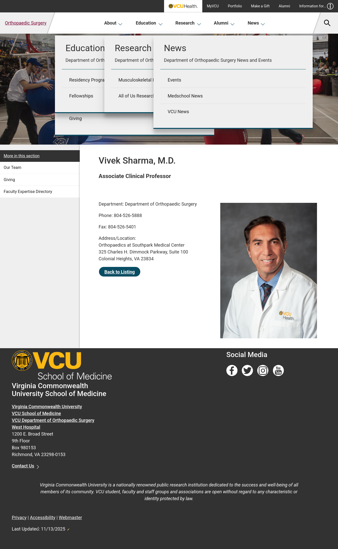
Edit (68, 528)
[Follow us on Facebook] (231, 370)
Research (188, 23)
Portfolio (235, 6)
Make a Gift (260, 6)
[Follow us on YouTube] (278, 370)
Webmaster (70, 517)
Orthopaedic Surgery (25, 23)
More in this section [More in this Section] (22, 155)
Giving (9, 179)
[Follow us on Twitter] (247, 370)
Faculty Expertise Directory (28, 191)
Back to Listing (119, 271)
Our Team (13, 167)
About (113, 23)
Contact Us (23, 465)
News (256, 23)
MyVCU (213, 6)
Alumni (284, 6)
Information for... (316, 6)
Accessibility (42, 517)
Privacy (19, 517)
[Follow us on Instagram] (262, 370)
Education (149, 23)
